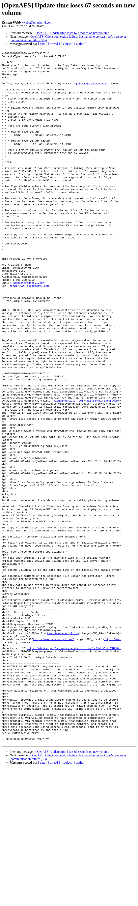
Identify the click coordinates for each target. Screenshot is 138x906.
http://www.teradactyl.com (29, 333)
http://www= (112, 757)
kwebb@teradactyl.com (37, 22)
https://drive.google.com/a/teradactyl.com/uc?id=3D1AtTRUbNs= (74, 768)
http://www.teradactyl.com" (53, 757)
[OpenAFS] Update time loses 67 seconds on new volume (71, 33)
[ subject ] (67, 44)
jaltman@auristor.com (91, 90)
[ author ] (80, 44)
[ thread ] (54, 44)
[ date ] (42, 44)
